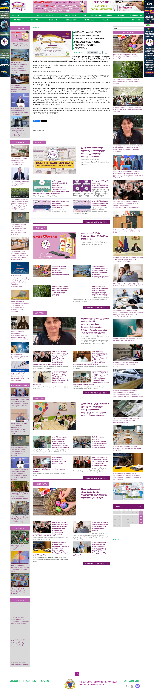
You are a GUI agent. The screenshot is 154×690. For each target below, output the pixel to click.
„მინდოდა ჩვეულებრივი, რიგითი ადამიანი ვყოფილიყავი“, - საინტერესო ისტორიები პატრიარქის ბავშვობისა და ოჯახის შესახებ (20, 335)
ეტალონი (18, 20)
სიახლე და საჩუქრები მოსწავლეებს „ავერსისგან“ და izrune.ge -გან (19, 45)
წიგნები (120, 20)
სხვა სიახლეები (135, 15)
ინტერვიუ (53, 20)
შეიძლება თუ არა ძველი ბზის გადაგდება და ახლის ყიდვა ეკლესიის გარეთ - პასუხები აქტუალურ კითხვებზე (128, 81)
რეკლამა (44, 681)
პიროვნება (35, 20)
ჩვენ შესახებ (29, 681)
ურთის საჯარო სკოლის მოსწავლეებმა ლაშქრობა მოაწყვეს (18, 547)
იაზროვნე (89, 20)
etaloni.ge (116, 539)
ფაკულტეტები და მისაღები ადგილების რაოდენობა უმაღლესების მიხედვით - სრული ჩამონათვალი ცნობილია (19, 451)
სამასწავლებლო (53, 15)
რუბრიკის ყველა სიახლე (96, 222)
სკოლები (39, 15)
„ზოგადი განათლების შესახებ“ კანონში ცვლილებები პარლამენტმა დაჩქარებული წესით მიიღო (127, 230)
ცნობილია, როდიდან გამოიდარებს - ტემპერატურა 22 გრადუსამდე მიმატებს (19, 356)
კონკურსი (135, 20)
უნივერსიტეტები (72, 15)
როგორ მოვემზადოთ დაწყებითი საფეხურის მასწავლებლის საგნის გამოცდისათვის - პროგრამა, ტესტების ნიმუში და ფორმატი (19, 132)
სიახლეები (27, 15)
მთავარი (15, 15)
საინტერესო (71, 20)
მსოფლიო (120, 15)
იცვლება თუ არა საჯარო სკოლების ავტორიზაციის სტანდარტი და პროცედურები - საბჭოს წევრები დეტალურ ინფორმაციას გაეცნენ (20, 255)
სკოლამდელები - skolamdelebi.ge (97, 15)
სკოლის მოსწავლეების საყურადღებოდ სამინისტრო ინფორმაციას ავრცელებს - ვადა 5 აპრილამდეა (127, 448)
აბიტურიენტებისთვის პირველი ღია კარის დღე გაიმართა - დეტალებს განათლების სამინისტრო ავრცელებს (127, 109)
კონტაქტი (15, 681)
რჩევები (105, 20)
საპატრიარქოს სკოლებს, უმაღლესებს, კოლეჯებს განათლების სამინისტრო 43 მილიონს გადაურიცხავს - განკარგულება (128, 259)
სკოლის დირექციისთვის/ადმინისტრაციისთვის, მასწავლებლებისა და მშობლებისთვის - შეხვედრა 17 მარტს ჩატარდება (20, 376)
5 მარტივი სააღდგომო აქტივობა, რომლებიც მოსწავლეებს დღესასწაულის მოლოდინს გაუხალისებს (126, 56)
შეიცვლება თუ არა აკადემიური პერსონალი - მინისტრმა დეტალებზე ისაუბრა (20, 183)
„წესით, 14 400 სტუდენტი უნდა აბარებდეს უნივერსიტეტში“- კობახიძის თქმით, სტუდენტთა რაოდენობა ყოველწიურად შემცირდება (20, 403)
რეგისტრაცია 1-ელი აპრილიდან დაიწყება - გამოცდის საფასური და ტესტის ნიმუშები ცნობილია (126, 364)
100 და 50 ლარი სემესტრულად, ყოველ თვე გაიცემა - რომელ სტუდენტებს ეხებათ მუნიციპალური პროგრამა (126, 420)
